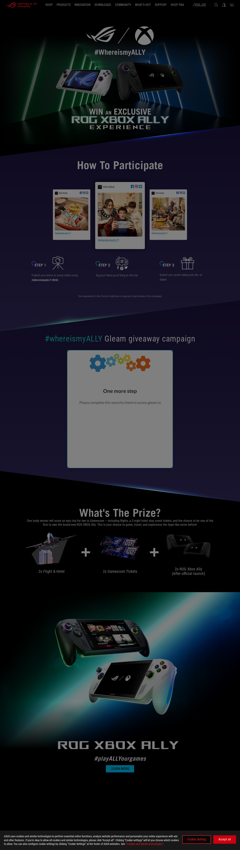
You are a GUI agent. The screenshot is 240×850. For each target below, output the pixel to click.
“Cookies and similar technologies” (144, 843)
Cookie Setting (196, 839)
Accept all (224, 839)
